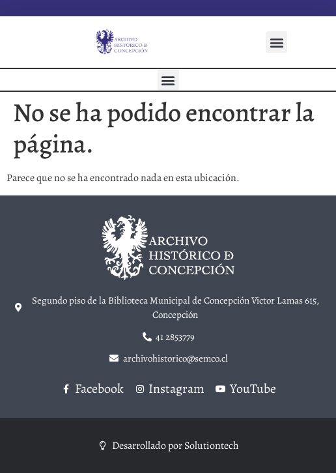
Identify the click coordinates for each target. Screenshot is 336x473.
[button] (276, 42)
